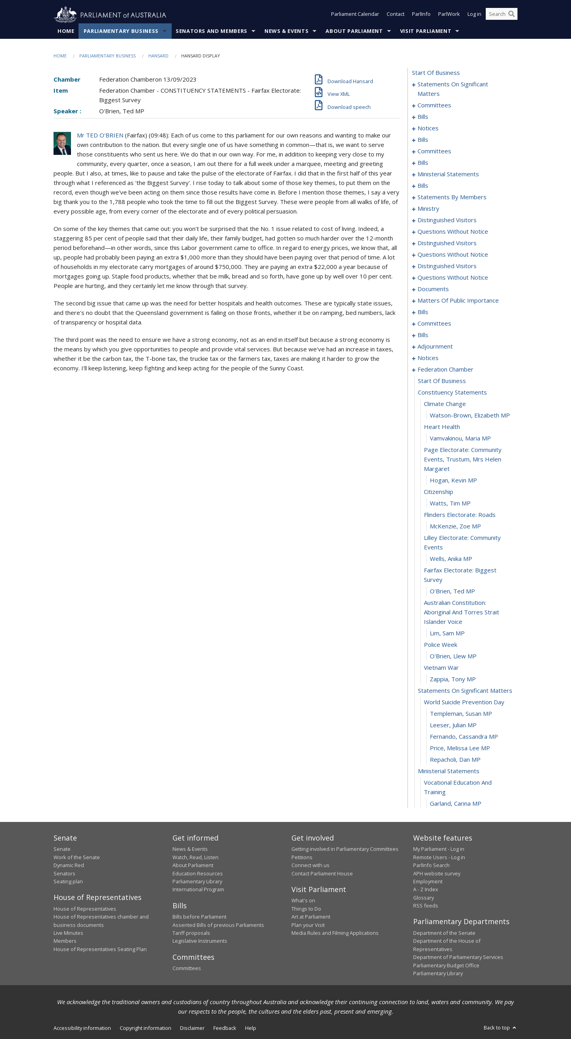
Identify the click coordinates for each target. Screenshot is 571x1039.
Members (65, 941)
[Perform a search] (511, 15)
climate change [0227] (445, 404)
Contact (395, 15)
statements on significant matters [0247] (465, 691)
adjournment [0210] (435, 347)
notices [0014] (428, 128)
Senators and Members (211, 31)
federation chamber (445, 370)
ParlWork (449, 15)
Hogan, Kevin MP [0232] (453, 480)
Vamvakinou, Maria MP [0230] (460, 438)
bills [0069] (423, 186)
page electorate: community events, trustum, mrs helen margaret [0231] (463, 459)
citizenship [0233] (438, 492)
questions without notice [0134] (453, 255)
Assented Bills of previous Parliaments (218, 924)
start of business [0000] (436, 73)
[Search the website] (501, 15)
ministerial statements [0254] (448, 771)
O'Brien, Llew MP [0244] (453, 656)
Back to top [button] (500, 1027)
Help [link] (250, 1028)
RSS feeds (425, 905)
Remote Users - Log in (439, 857)
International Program (198, 889)
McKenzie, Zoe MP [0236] (455, 526)
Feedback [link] (224, 1028)
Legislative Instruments (199, 941)
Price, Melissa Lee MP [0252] (460, 748)
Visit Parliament (425, 31)
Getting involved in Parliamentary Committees (345, 849)
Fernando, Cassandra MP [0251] (464, 737)
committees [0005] (434, 105)
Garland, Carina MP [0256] (455, 804)
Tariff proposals (191, 933)
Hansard (158, 56)
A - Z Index (425, 889)
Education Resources (197, 873)
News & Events (286, 31)
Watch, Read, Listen (195, 857)
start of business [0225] (442, 381)
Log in (474, 15)
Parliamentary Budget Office (446, 965)
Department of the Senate (444, 933)
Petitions (301, 857)
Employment (428, 881)
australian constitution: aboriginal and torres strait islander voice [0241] (461, 612)
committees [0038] (434, 151)
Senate (62, 849)
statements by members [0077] (452, 197)
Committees (186, 968)
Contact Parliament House (322, 873)
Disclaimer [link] (192, 1028)
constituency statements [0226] (452, 393)
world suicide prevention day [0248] (464, 702)
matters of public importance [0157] (458, 301)
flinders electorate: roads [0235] (460, 515)
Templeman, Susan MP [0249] (461, 714)
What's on (303, 900)
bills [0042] (423, 163)
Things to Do (306, 908)
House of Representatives (85, 908)
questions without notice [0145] (453, 278)
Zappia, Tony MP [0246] (453, 679)
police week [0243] (440, 645)
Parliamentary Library (197, 881)
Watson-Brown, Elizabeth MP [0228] (470, 415)
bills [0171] (423, 312)
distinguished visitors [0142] (447, 266)
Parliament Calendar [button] (355, 15)
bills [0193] (423, 335)
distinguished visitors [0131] (447, 243)
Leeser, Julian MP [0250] (453, 725)
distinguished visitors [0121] (447, 220)
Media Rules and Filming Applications (335, 933)
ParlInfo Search (431, 865)
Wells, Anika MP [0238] (451, 559)
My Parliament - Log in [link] (438, 849)
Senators (64, 873)
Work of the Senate (77, 857)
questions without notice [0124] (453, 232)
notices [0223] (428, 358)
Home (66, 31)
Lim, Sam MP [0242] (447, 633)
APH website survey (436, 873)
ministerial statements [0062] (448, 174)
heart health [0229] (442, 427)
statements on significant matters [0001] (453, 89)
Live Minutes (68, 933)
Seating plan (68, 881)
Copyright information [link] (145, 1028)
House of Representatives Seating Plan (100, 949)
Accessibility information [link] (82, 1028)
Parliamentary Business (121, 31)
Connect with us (310, 865)
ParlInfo (421, 15)
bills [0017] (423, 140)
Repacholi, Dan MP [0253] (455, 760)
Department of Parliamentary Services (458, 957)
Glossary (423, 897)
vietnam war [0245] (441, 668)
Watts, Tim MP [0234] (450, 503)
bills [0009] (423, 117)
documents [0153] (433, 289)
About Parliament (354, 31)
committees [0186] (434, 324)
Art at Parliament (310, 917)
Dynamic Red (69, 865)
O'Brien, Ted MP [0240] (452, 591)
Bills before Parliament (199, 917)
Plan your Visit (308, 924)
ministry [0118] (428, 209)
